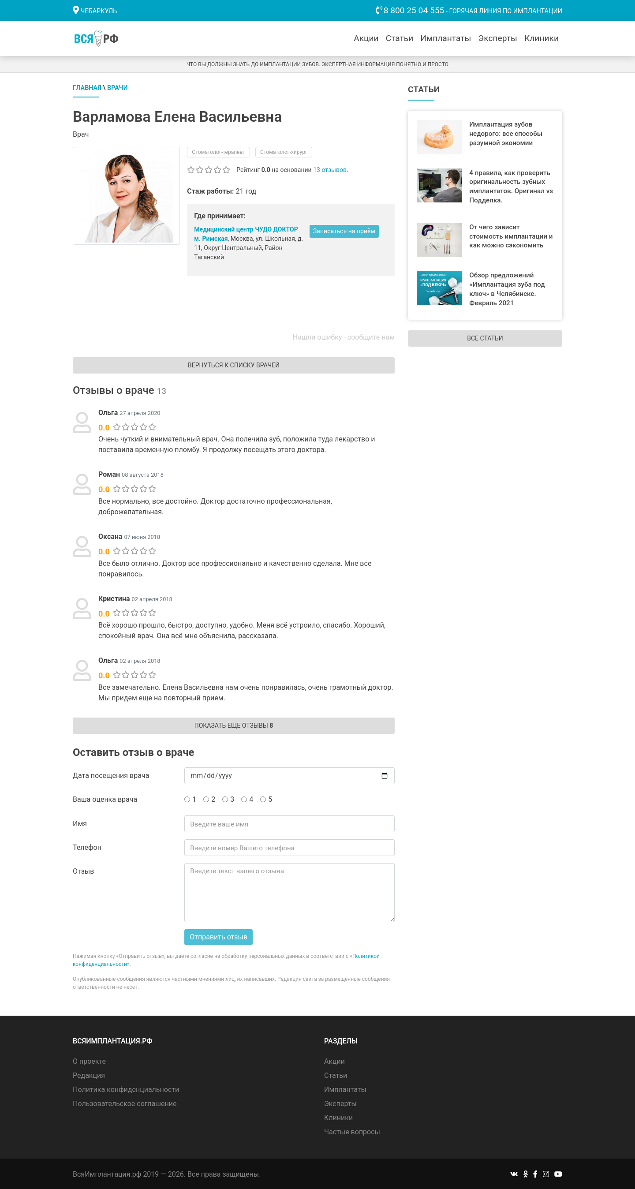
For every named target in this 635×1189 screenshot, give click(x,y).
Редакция (89, 1074)
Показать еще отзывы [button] (233, 724)
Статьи (400, 38)
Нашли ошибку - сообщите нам (344, 336)
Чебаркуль (99, 11)
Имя (80, 823)
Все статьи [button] (485, 337)
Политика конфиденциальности (126, 1088)
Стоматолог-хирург (283, 151)
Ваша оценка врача (105, 798)
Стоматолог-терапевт (218, 151)
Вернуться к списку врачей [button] (234, 364)
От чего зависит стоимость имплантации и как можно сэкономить (511, 235)
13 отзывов (330, 168)
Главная (87, 87)
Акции (366, 38)
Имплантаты (445, 38)
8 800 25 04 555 (414, 10)
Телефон (87, 846)
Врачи (117, 87)
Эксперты (497, 38)
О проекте (89, 1060)
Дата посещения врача (111, 774)
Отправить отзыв (218, 936)
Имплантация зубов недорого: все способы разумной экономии (505, 133)
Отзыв (83, 870)
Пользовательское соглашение (125, 1102)
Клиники (541, 38)
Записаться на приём (344, 230)
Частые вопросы (352, 1130)
